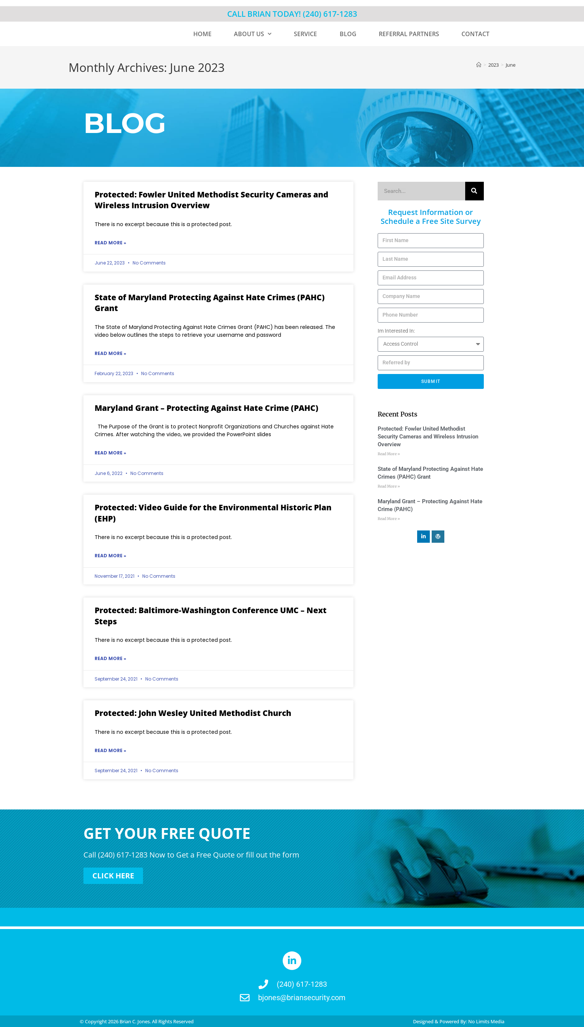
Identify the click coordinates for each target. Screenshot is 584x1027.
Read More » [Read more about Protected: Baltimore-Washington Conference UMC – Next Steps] (110, 658)
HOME (202, 34)
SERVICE (305, 34)
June (510, 64)
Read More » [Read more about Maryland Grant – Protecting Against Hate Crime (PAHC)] (110, 453)
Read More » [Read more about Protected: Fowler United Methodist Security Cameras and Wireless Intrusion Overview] (110, 243)
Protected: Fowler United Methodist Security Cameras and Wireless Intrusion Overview (428, 436)
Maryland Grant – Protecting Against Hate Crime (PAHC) (206, 408)
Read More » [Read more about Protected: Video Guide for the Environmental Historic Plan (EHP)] (110, 555)
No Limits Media (486, 1020)
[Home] (478, 64)
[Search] (474, 191)
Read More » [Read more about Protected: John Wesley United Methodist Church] (110, 750)
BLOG (348, 34)
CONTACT (475, 34)
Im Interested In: (396, 331)
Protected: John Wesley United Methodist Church (193, 713)
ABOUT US (253, 33)
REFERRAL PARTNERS (409, 34)
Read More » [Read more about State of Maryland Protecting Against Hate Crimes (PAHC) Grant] (110, 353)
